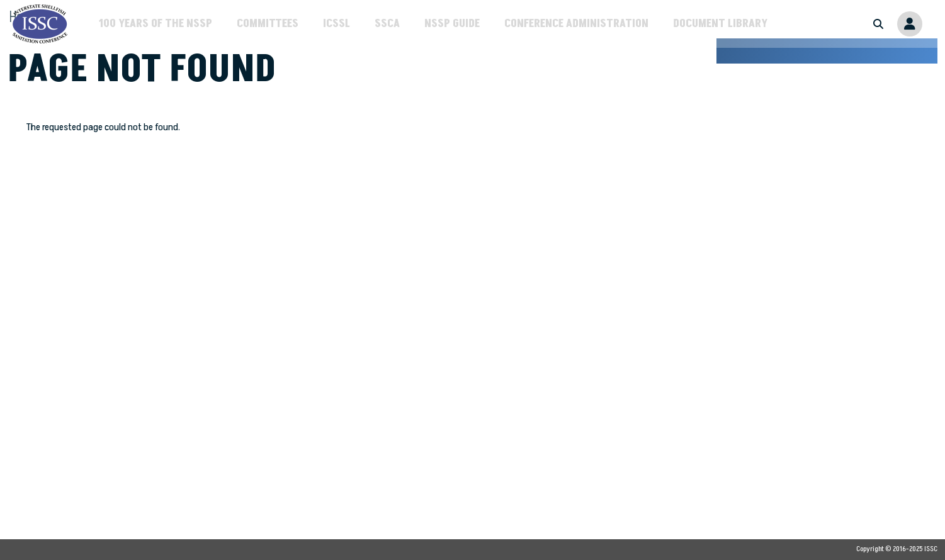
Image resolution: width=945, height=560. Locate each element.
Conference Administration (576, 23)
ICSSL (336, 23)
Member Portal (909, 23)
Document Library (720, 23)
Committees (267, 23)
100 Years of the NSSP (155, 23)
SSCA (387, 23)
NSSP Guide (452, 23)
